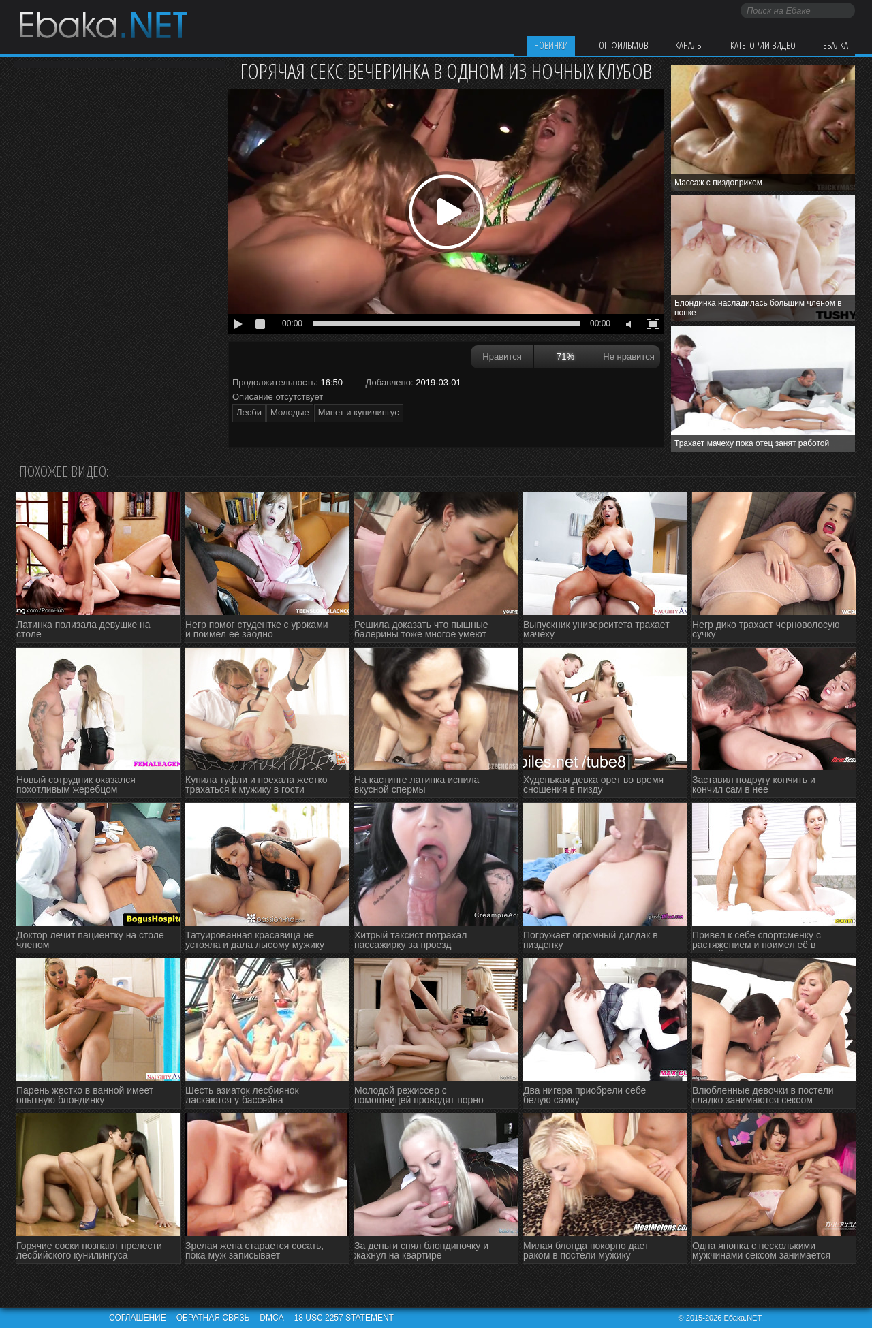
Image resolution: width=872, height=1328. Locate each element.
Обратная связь (213, 1318)
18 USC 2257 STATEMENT (344, 1318)
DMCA (271, 1318)
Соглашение (137, 1318)
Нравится (501, 356)
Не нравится (628, 356)
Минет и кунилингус (358, 412)
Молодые (289, 412)
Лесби (249, 412)
